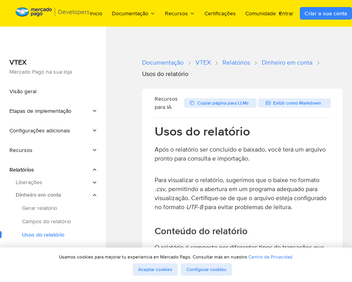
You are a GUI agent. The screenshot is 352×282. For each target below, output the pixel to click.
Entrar (286, 13)
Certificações (220, 13)
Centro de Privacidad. (271, 256)
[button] (53, 110)
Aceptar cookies (155, 269)
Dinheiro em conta (287, 62)
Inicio (96, 13)
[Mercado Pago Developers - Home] (53, 13)
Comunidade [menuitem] (264, 13)
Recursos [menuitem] (180, 13)
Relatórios (236, 62)
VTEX (203, 62)
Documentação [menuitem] (133, 13)
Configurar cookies (206, 269)
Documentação (163, 62)
